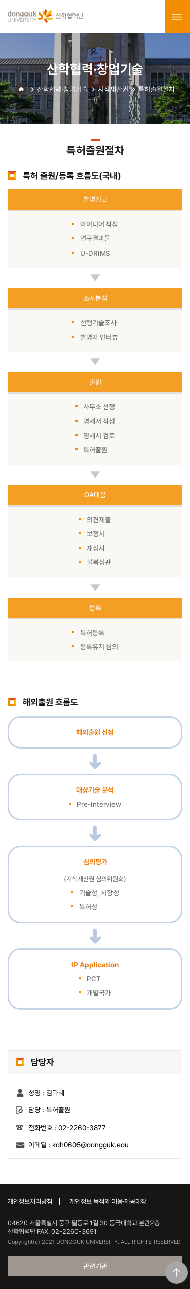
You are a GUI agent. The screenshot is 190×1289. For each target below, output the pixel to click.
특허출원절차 (156, 89)
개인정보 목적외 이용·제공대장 (107, 1201)
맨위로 (176, 1272)
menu (177, 17)
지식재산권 (113, 89)
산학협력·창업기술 (62, 89)
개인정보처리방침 (30, 1201)
